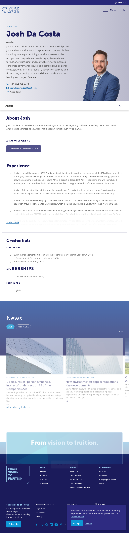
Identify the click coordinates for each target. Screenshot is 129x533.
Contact (44, 483)
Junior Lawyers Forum (80, 487)
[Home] (10, 10)
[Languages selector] (120, 3)
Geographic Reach (107, 479)
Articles (23, 333)
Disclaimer (40, 513)
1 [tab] (119, 346)
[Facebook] (37, 524)
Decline (88, 523)
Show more (12, 222)
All (10, 333)
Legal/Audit (40, 509)
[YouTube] (56, 524)
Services (103, 475)
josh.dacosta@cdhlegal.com (23, 90)
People (43, 475)
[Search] (124, 10)
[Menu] (110, 10)
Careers (43, 479)
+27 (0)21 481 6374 (19, 86)
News (102, 483)
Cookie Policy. (77, 516)
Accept (76, 523)
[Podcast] (61, 524)
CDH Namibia (76, 483)
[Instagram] (46, 524)
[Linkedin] (51, 524)
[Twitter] (41, 524)
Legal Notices (71, 505)
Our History (75, 475)
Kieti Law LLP (76, 479)
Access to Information (45, 505)
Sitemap (39, 517)
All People (13, 27)
